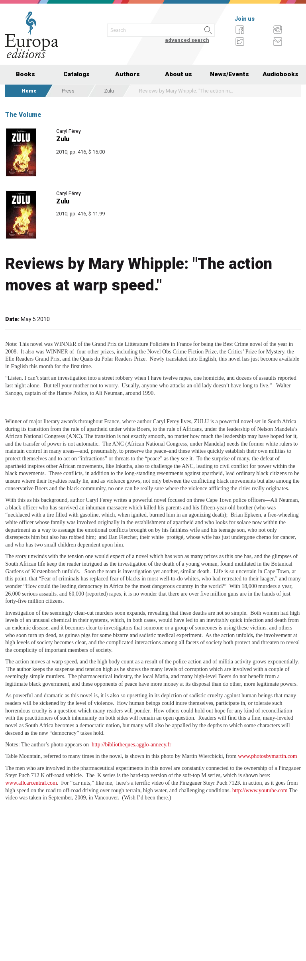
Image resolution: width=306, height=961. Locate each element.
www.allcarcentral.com (31, 783)
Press (68, 91)
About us (178, 74)
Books (25, 74)
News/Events (229, 74)
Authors (127, 74)
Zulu (109, 91)
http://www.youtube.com (260, 790)
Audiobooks (280, 74)
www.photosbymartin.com (267, 756)
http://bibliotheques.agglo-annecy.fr (131, 745)
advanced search (187, 40)
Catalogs (76, 74)
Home (29, 91)
